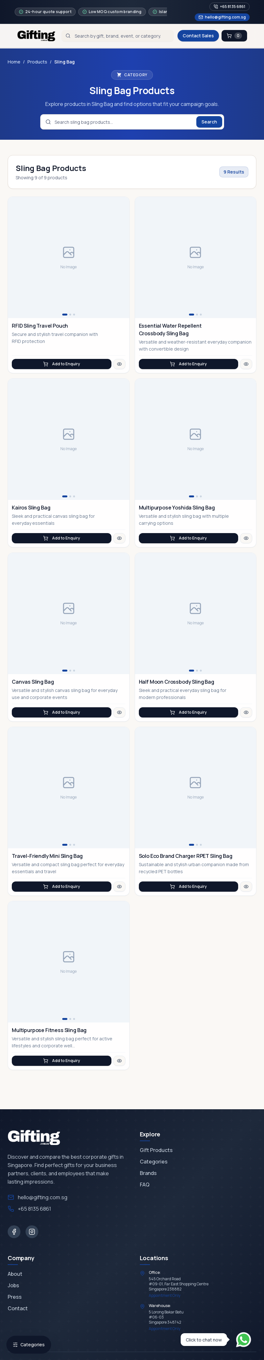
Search (209, 122)
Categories (29, 1344)
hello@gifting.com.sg (222, 17)
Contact (18, 1308)
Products (37, 62)
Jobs (13, 1285)
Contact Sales (198, 36)
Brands (148, 1173)
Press (15, 1296)
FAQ (144, 1184)
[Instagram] (32, 1231)
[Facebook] (14, 1231)
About (15, 1273)
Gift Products (156, 1150)
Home (14, 62)
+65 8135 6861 (229, 6)
